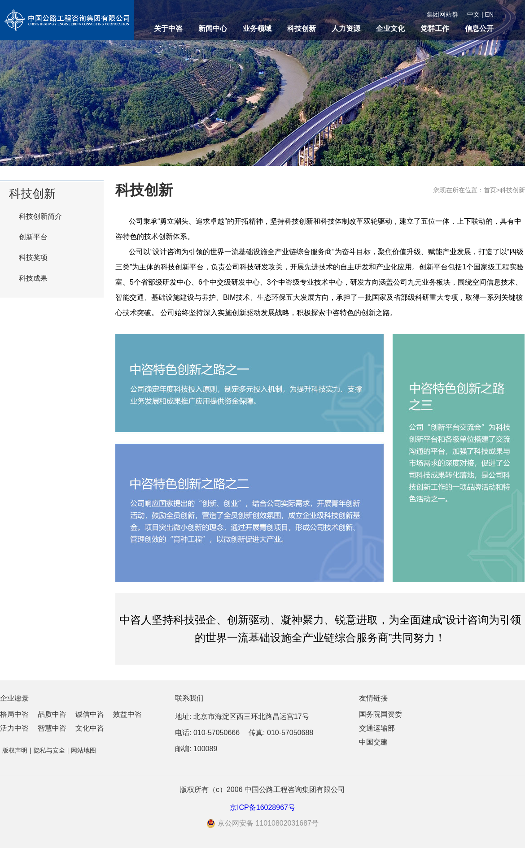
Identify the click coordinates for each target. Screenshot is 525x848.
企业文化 (390, 28)
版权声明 (14, 750)
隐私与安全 (49, 750)
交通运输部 (377, 728)
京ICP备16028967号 (262, 807)
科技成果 (33, 278)
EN (489, 14)
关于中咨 (168, 28)
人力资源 (346, 28)
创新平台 (33, 237)
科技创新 (301, 28)
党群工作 (434, 28)
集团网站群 (442, 14)
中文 (473, 14)
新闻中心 (212, 28)
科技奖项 (33, 257)
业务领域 (257, 28)
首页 (490, 190)
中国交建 (373, 742)
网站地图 (83, 750)
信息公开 (479, 28)
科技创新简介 (40, 216)
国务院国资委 (380, 714)
